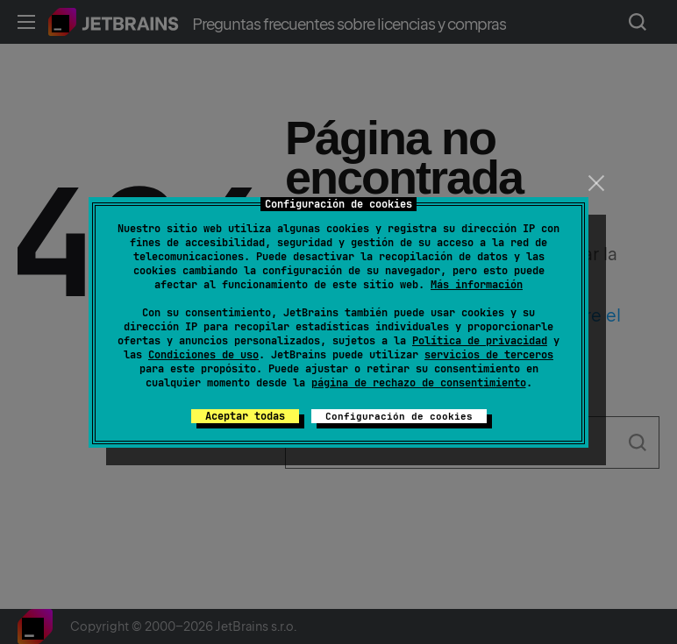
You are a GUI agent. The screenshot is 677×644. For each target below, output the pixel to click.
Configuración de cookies (399, 416)
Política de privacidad (479, 341)
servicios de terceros (488, 355)
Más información (477, 285)
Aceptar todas (245, 416)
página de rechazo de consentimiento (418, 383)
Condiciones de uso (203, 355)
